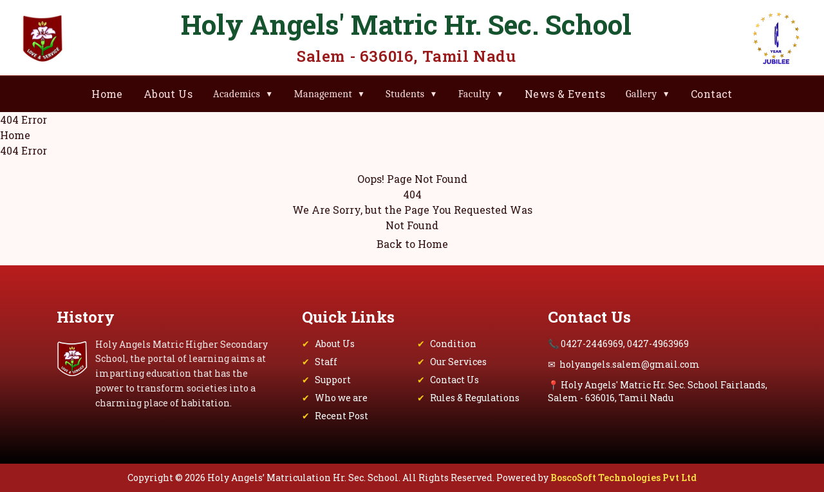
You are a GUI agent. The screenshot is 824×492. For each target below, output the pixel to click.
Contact (712, 93)
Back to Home (412, 244)
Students (411, 94)
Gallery (648, 94)
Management (329, 94)
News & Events (565, 93)
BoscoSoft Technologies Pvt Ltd (623, 477)
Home (107, 93)
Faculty (481, 94)
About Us (168, 93)
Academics (243, 94)
